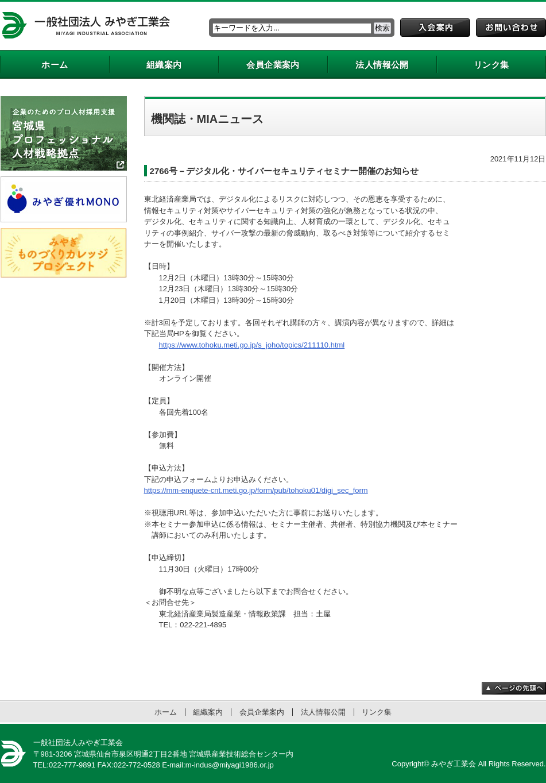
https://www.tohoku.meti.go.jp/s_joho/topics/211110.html (252, 345)
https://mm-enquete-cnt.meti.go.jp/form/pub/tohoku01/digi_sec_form (256, 490)
